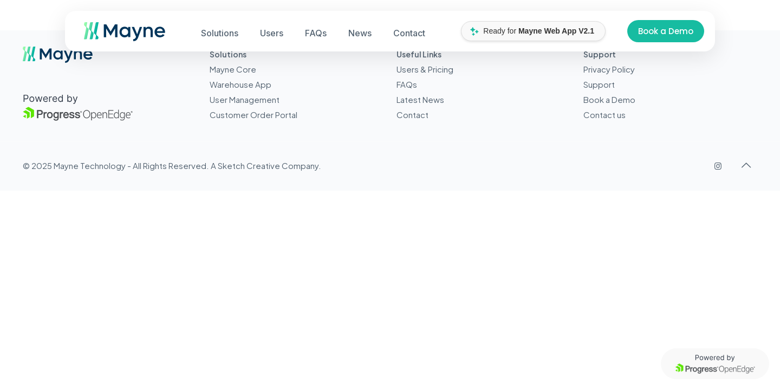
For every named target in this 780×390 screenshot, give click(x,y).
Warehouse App (240, 84)
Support (599, 84)
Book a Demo (665, 31)
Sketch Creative (249, 165)
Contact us (604, 114)
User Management (245, 99)
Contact (412, 114)
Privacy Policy (609, 69)
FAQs (406, 84)
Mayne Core (233, 69)
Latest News (420, 99)
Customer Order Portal (253, 114)
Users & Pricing (424, 69)
